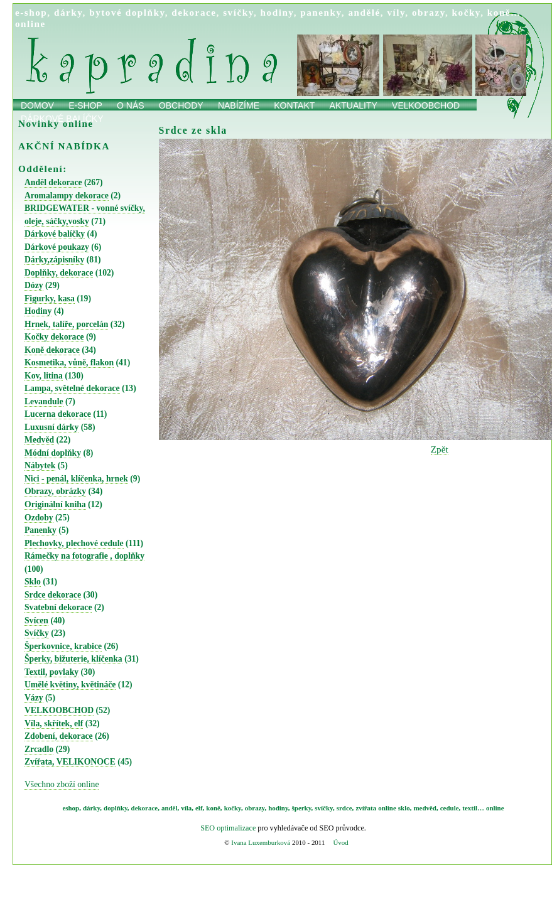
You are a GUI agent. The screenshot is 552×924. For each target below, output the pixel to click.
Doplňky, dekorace (58, 272)
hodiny (277, 12)
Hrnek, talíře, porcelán (66, 324)
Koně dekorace (52, 350)
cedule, (450, 808)
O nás (130, 105)
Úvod (340, 842)
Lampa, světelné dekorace (72, 388)
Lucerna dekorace (57, 414)
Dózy (33, 285)
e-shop (31, 12)
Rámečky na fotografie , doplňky (84, 556)
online (30, 23)
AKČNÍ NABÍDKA (64, 146)
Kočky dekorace (54, 336)
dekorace (193, 12)
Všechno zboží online (61, 784)
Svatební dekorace (58, 607)
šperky (301, 808)
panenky (321, 12)
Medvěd (39, 439)
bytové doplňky (127, 12)
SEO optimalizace (228, 828)
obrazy (428, 12)
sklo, (405, 808)
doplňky (115, 808)
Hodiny (37, 311)
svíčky (238, 12)
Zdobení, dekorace (58, 736)
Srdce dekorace (52, 594)
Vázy (33, 697)
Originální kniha (55, 504)
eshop (70, 808)
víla (186, 808)
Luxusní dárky (51, 427)
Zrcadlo (38, 749)
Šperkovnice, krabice (63, 646)
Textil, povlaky (51, 672)
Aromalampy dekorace (66, 195)
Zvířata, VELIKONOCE (70, 761)
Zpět (439, 449)
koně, (214, 808)
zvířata (365, 808)
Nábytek (39, 465)
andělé (364, 12)
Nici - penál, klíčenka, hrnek (76, 478)
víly (396, 12)
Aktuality (353, 105)
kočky (466, 12)
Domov (37, 105)
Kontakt (294, 105)
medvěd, (426, 808)
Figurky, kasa (49, 298)
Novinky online (56, 123)
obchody (181, 105)
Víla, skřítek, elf (53, 723)
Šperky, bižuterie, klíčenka (73, 658)
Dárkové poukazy (56, 247)
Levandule (43, 401)
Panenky (40, 530)
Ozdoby (38, 517)
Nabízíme (238, 105)
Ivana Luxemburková (260, 842)
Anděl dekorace (53, 182)
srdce (344, 808)
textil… (473, 808)
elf (199, 808)
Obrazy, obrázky (55, 491)
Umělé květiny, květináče (70, 684)
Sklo (32, 581)
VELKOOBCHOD (59, 710)
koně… (504, 12)
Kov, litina (43, 375)
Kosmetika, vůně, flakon (69, 362)
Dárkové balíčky (54, 234)
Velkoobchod (426, 105)
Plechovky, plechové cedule (74, 543)
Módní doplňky (52, 453)
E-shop (85, 105)
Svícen (36, 620)
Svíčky (36, 633)
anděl (169, 808)
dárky (68, 12)
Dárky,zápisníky (54, 259)
